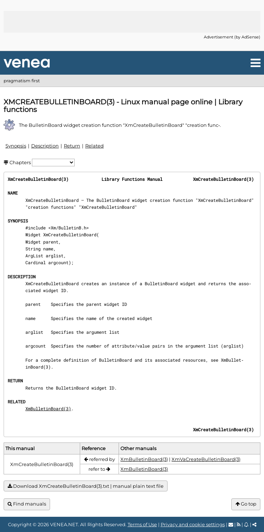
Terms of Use (142, 524)
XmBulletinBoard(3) (48, 408)
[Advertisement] (132, 22)
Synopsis (15, 146)
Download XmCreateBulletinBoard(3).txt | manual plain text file (86, 486)
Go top (245, 504)
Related (94, 146)
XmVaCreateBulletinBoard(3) (206, 459)
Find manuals (27, 504)
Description (45, 146)
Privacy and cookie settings (193, 524)
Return (72, 146)
